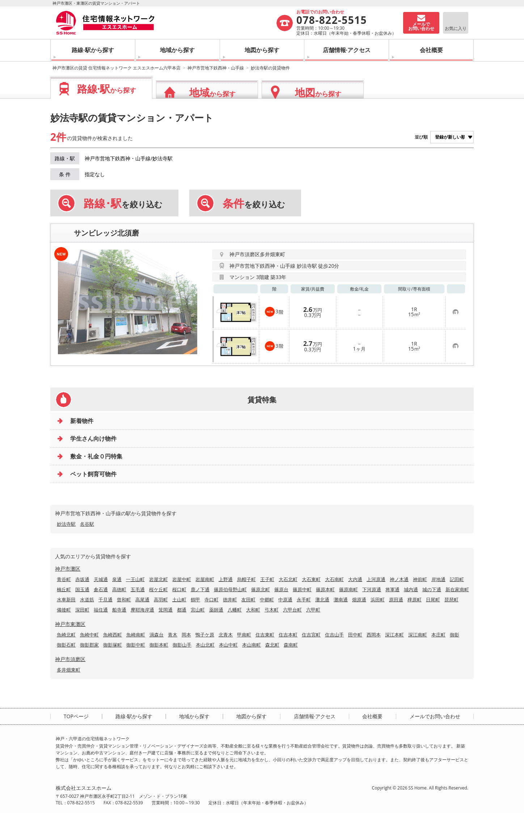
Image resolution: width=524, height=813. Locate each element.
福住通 (101, 609)
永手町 (304, 599)
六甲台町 (292, 609)
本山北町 (205, 644)
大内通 (355, 579)
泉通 (117, 579)
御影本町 (158, 644)
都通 (181, 609)
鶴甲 (195, 599)
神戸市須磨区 (70, 659)
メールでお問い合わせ (435, 716)
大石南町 (334, 579)
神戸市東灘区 (70, 624)
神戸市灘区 (67, 568)
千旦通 (105, 599)
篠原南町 (348, 589)
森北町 (272, 644)
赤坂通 (82, 579)
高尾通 (142, 599)
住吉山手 (334, 634)
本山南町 (251, 644)
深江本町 (394, 634)
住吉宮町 (311, 634)
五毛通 (138, 589)
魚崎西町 (112, 634)
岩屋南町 (204, 579)
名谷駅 (87, 524)
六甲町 (313, 609)
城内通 (411, 589)
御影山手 (182, 644)
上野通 (226, 579)
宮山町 (198, 609)
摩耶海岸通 (142, 609)
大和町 (253, 609)
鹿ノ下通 (200, 589)
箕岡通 (166, 609)
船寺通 (119, 609)
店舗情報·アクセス (347, 50)
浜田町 (378, 599)
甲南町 (244, 634)
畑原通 (359, 599)
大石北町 (288, 579)
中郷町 (267, 599)
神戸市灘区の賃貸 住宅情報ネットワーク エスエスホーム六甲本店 (116, 68)
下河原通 (371, 589)
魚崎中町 (89, 634)
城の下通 (431, 589)
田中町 (355, 634)
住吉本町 (288, 634)
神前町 (420, 579)
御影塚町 (112, 644)
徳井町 (230, 599)
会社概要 (431, 50)
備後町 (64, 609)
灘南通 (341, 599)
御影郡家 (89, 644)
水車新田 (66, 599)
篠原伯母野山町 (230, 589)
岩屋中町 (181, 579)
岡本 (186, 634)
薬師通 (216, 609)
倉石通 (101, 589)
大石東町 (311, 579)
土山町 (179, 599)
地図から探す (262, 50)
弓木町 (272, 609)
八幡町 (235, 609)
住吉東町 (264, 634)
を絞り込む (123, 203)
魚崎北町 (66, 634)
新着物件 (81, 421)
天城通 (101, 579)
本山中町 (228, 644)
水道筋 (87, 599)
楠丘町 (64, 589)
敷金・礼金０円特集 (96, 456)
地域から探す (177, 50)
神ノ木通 (399, 579)
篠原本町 (325, 589)
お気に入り (455, 28)
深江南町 (417, 634)
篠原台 (281, 589)
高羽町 (161, 599)
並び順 (421, 137)
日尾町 (433, 599)
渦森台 (156, 634)
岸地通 (438, 579)
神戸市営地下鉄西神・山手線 (215, 68)
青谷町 (64, 579)
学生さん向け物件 (93, 439)
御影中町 (135, 644)
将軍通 (392, 589)
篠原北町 (260, 589)
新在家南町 (457, 589)
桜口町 (179, 589)
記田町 (457, 579)
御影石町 (66, 644)
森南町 (291, 644)
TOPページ (76, 716)
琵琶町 (451, 599)
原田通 (396, 599)
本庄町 (438, 634)
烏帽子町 (246, 579)
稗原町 (414, 599)
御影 (454, 634)
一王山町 (135, 579)
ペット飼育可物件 (93, 474)
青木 (172, 634)
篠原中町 (302, 589)
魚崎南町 (135, 634)
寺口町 (211, 599)
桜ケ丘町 (158, 589)
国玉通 (82, 589)
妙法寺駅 (66, 524)
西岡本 (374, 634)
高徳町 (119, 589)
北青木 (226, 634)
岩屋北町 (158, 579)
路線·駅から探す (93, 50)
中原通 (285, 599)
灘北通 (322, 599)
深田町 (82, 609)
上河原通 (376, 579)
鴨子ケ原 (204, 634)
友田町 (248, 599)
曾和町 (124, 599)
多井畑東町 (68, 669)
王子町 (267, 579)
